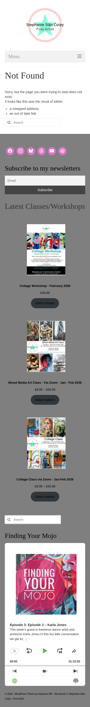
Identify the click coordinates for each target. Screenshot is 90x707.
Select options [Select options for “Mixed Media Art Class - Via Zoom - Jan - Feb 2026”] (45, 400)
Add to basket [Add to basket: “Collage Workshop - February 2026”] (45, 303)
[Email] (45, 181)
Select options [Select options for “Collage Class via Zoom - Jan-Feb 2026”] (45, 496)
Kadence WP (45, 694)
